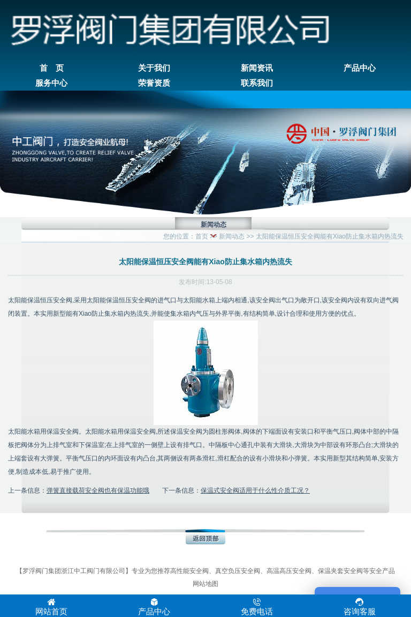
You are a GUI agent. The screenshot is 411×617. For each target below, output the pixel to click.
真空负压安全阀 (237, 571)
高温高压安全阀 (289, 571)
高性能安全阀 (189, 571)
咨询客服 (359, 607)
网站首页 (51, 607)
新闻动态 (232, 236)
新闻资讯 (257, 68)
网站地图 (205, 584)
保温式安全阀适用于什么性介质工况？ (255, 490)
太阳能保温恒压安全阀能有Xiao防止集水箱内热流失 (330, 236)
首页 (201, 236)
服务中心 (51, 83)
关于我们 (154, 68)
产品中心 (360, 68)
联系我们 (257, 83)
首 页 (52, 68)
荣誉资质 (154, 83)
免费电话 (257, 607)
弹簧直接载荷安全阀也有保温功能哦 (98, 490)
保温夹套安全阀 (340, 571)
